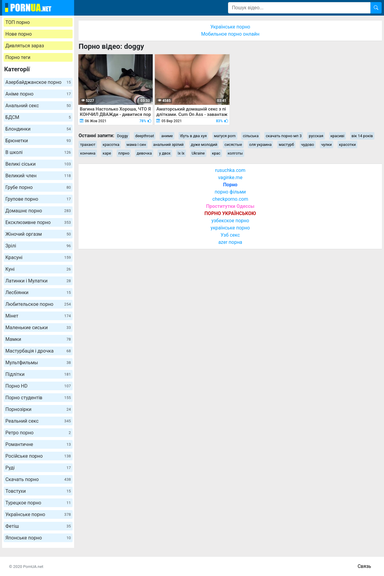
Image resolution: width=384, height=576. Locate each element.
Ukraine (198, 153)
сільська (251, 136)
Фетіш (38, 526)
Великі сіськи (38, 164)
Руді (38, 468)
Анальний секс (38, 105)
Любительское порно (38, 304)
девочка (144, 153)
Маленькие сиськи (38, 327)
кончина (87, 153)
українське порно (230, 228)
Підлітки (38, 374)
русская (316, 136)
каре (107, 153)
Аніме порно (38, 94)
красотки (347, 144)
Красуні (38, 257)
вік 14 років (362, 136)
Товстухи (38, 491)
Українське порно (38, 514)
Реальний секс (38, 421)
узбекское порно (230, 220)
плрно (123, 153)
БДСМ (38, 117)
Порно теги (17, 57)
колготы (235, 153)
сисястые (233, 144)
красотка (111, 144)
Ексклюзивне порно (38, 222)
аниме (167, 136)
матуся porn (225, 136)
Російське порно (38, 456)
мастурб (286, 144)
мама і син (136, 144)
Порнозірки (38, 409)
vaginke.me (230, 177)
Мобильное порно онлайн (230, 34)
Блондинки (38, 129)
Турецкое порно (38, 503)
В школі (38, 152)
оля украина (260, 144)
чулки (326, 144)
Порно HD (38, 386)
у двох (164, 153)
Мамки (38, 339)
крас (216, 153)
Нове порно (18, 34)
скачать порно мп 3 (284, 136)
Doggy (122, 136)
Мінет (38, 316)
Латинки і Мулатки (38, 281)
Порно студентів (38, 397)
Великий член (38, 176)
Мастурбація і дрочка (38, 351)
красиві (337, 136)
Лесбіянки (38, 292)
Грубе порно (38, 187)
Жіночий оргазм (38, 234)
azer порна (230, 242)
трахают (87, 144)
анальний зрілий (168, 144)
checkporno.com (230, 199)
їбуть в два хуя (193, 136)
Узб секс (230, 235)
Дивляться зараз (24, 46)
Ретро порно (38, 433)
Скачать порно (38, 479)
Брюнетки (38, 140)
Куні (38, 269)
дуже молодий (204, 144)
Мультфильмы (38, 362)
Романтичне (38, 444)
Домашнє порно (38, 211)
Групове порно (38, 199)
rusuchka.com (230, 170)
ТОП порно (17, 22)
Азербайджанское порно (38, 82)
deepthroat (144, 136)
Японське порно (38, 538)
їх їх (181, 153)
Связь (364, 566)
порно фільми (230, 192)
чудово (307, 144)
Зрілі (38, 246)
